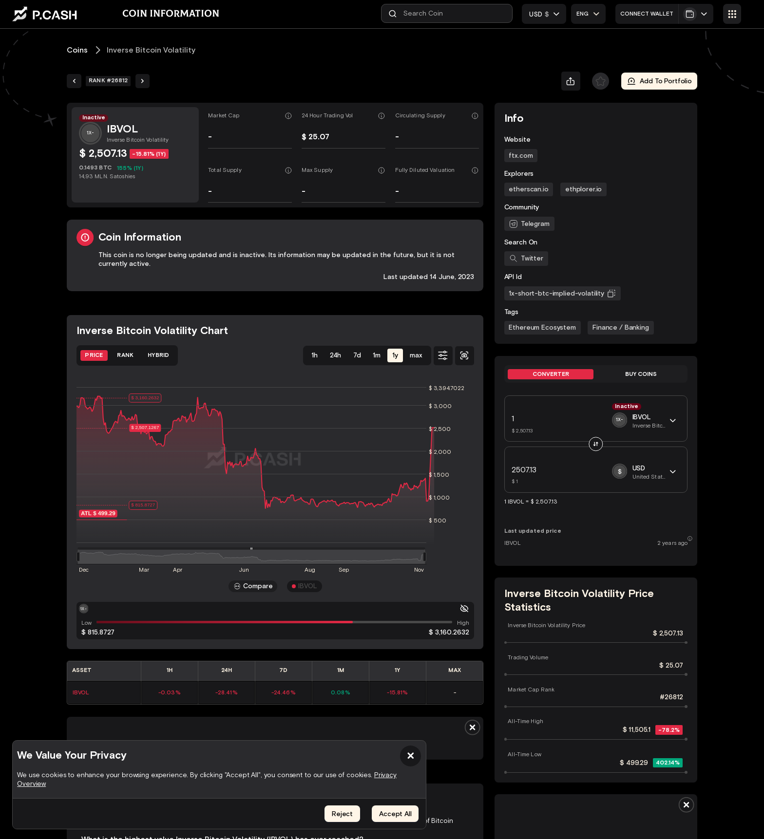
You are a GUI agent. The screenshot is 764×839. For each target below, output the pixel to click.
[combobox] (589, 13)
